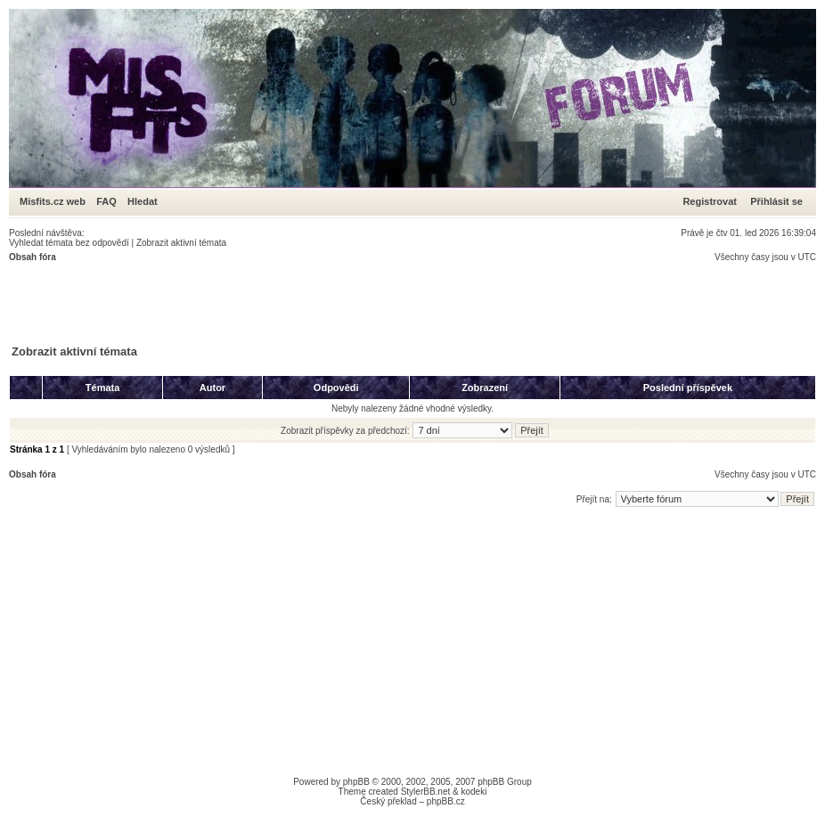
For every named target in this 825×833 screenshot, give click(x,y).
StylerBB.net (426, 791)
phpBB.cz (446, 801)
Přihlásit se (776, 201)
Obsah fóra (32, 257)
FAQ (106, 201)
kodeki (473, 791)
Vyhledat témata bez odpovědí (69, 243)
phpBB (356, 782)
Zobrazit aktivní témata (181, 243)
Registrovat (709, 201)
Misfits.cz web (57, 201)
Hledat (142, 201)
